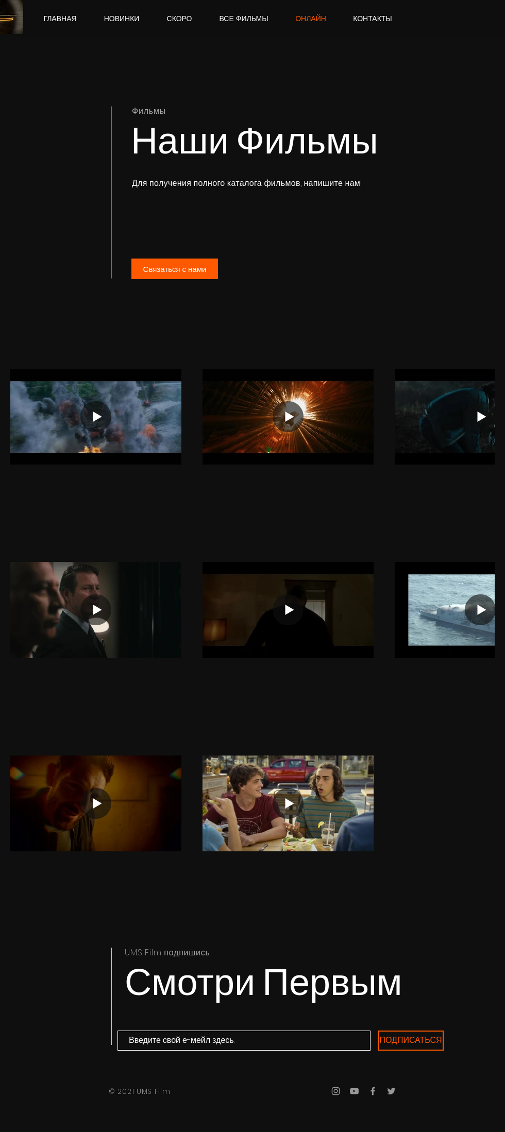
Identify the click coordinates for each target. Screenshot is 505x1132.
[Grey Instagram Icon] (335, 1091)
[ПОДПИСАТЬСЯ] (411, 1041)
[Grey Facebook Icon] (372, 1091)
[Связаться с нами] (174, 269)
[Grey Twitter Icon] (391, 1091)
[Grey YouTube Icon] (354, 1091)
